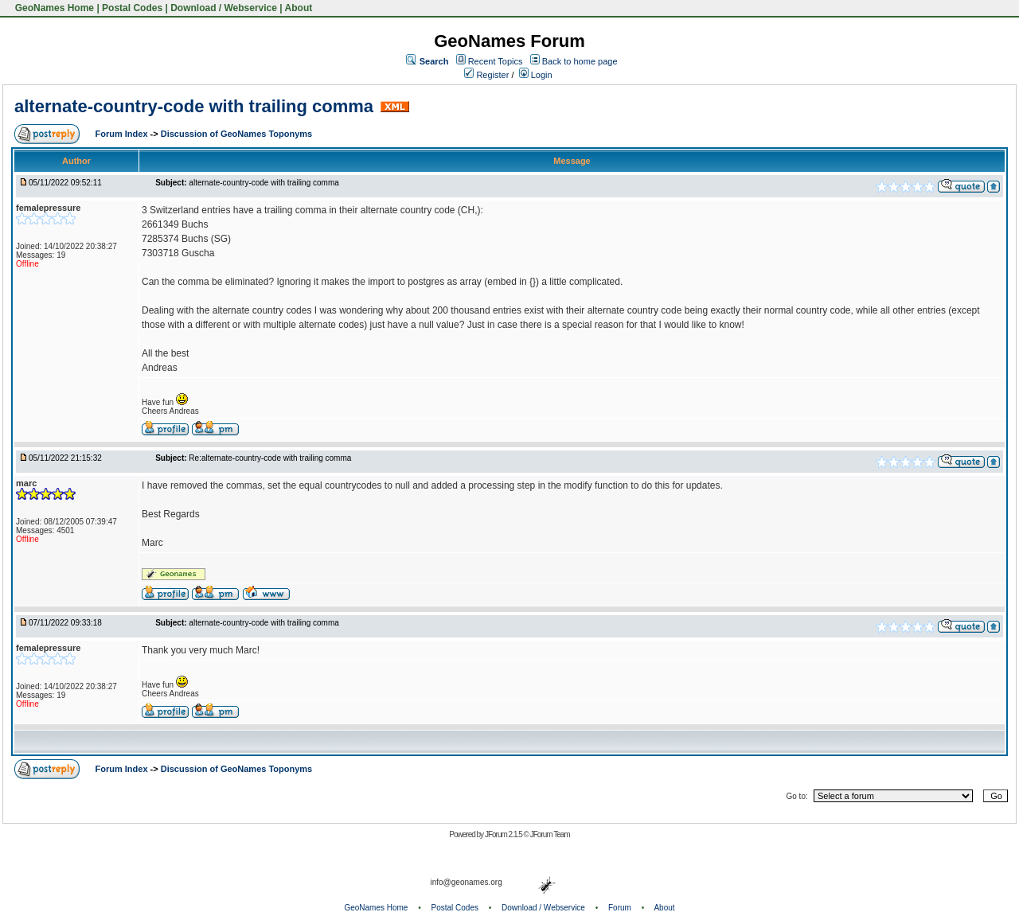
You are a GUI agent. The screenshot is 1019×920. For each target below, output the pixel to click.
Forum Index (123, 133)
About (299, 8)
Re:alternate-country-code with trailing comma (270, 458)
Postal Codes (132, 8)
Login (535, 75)
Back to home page (580, 61)
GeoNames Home (53, 8)
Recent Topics (495, 61)
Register (486, 75)
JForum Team (550, 834)
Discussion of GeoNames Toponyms (237, 133)
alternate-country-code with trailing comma (193, 106)
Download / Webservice (223, 8)
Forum (619, 907)
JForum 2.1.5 (504, 834)
